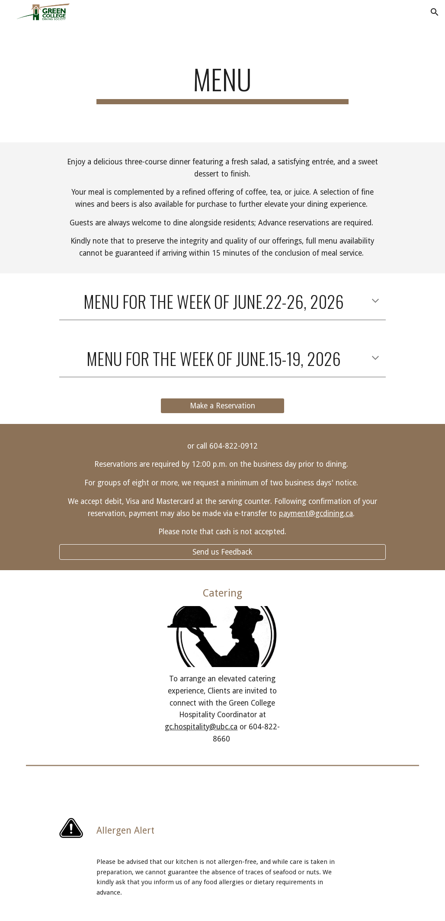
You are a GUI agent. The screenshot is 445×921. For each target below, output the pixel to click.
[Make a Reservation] (223, 405)
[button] (434, 12)
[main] (222, 83)
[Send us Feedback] (222, 552)
